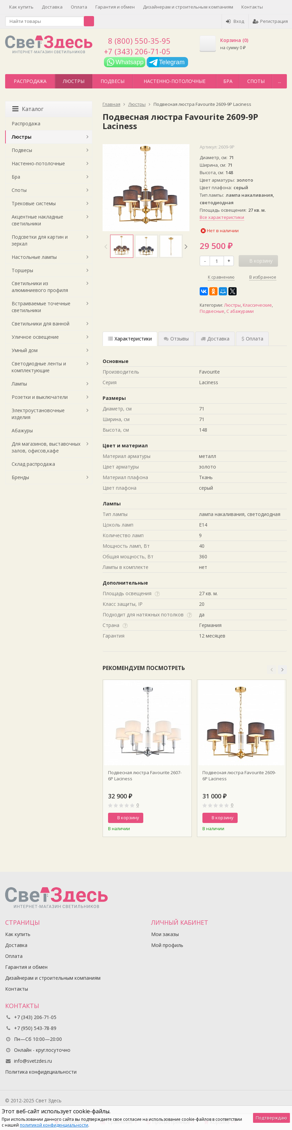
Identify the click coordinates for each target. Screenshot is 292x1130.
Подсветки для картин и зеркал (40, 240)
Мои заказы (165, 934)
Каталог (27, 109)
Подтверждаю (271, 1118)
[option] (121, 246)
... (279, 81)
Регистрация (270, 21)
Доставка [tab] (215, 338)
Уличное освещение (35, 337)
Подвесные (212, 311)
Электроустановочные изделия (38, 413)
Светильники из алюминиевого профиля (40, 286)
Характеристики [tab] (130, 338)
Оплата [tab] (252, 338)
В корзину (124, 817)
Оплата (79, 7)
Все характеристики (222, 217)
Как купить (21, 7)
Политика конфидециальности (41, 1072)
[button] (271, 669)
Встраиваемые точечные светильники (41, 306)
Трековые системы (34, 203)
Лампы (19, 383)
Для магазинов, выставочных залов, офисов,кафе (46, 447)
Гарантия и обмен (115, 7)
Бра (228, 81)
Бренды (20, 477)
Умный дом (25, 350)
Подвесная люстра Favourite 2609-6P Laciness (239, 775)
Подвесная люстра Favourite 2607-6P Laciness (145, 775)
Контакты (252, 7)
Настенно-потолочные (174, 81)
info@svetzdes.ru (33, 1061)
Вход (235, 21)
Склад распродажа (33, 464)
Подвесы (112, 81)
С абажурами (240, 311)
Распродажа (30, 81)
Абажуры (22, 430)
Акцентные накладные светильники (37, 220)
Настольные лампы (34, 257)
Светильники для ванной (40, 323)
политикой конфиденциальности (54, 1125)
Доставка (52, 7)
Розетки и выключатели (40, 397)
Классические (257, 305)
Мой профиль (167, 945)
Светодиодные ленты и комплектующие (39, 367)
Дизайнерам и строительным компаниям (188, 7)
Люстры (73, 81)
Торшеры (22, 270)
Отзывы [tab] (176, 338)
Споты (256, 81)
